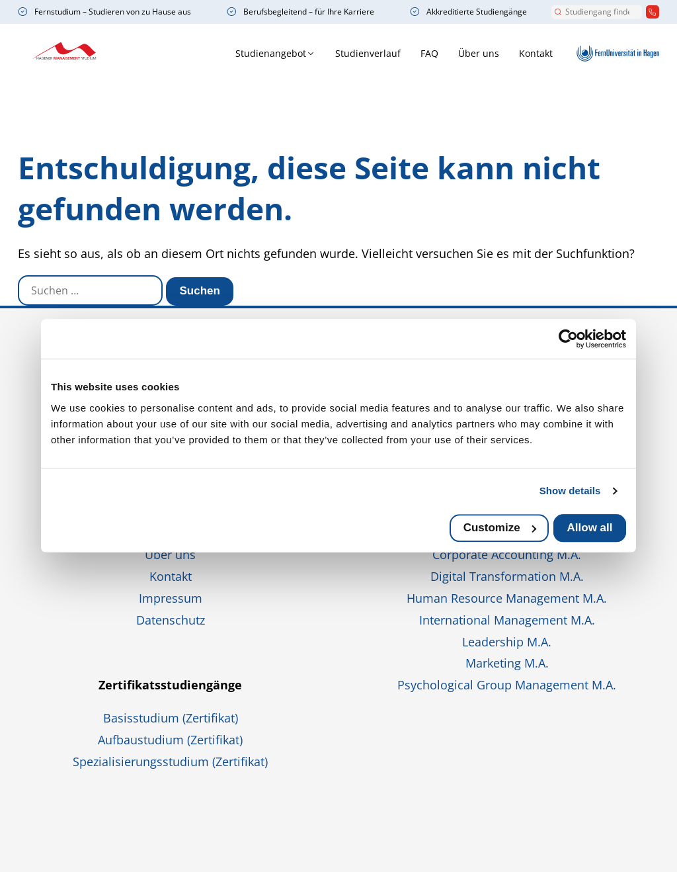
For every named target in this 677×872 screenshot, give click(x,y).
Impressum (170, 598)
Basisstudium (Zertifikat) (170, 718)
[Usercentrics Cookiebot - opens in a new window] (568, 339)
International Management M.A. (507, 620)
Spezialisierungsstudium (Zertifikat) (170, 761)
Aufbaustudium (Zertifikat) (170, 740)
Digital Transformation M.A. (507, 576)
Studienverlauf (315, 53)
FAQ (376, 53)
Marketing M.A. (507, 663)
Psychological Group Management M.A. (506, 685)
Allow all (590, 527)
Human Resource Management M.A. (507, 598)
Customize (499, 527)
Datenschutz (170, 620)
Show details (570, 490)
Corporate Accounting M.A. (506, 554)
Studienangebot (217, 53)
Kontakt (483, 53)
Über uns (425, 53)
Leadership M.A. (506, 642)
